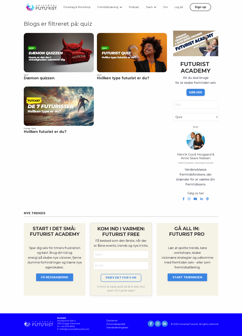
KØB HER (195, 92)
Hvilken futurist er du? (45, 132)
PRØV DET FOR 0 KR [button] (121, 278)
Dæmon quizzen (39, 78)
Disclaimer (112, 321)
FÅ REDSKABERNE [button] (54, 278)
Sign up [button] (200, 7)
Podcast (134, 7)
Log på (179, 7)
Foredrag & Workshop (77, 7)
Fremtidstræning (109, 7)
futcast (27, 128)
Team (151, 7)
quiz (26, 75)
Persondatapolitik (115, 325)
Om (165, 7)
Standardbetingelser (117, 328)
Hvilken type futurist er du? (123, 78)
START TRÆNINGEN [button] (187, 278)
